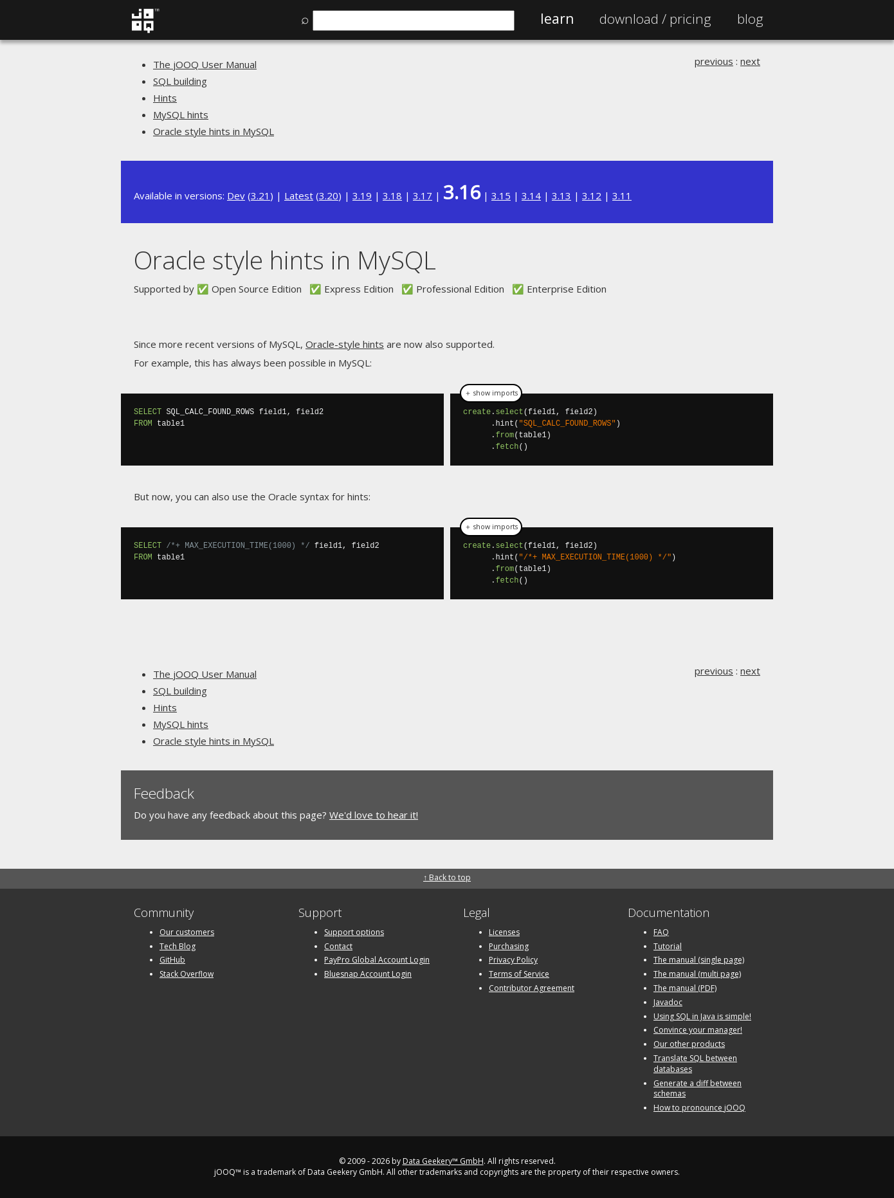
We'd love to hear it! (373, 814)
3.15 (501, 195)
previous (714, 61)
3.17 (422, 195)
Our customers (187, 932)
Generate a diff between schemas (697, 1089)
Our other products (689, 1044)
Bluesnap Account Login (368, 973)
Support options (354, 932)
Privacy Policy (513, 959)
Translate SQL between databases (695, 1064)
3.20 (328, 195)
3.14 (531, 195)
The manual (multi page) (697, 973)
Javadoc (667, 1002)
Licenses (504, 932)
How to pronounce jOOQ (699, 1107)
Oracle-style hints (345, 344)
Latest (298, 195)
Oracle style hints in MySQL (213, 131)
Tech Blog (178, 946)
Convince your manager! (697, 1029)
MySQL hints (180, 114)
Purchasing (509, 946)
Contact (338, 946)
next (750, 61)
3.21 (260, 195)
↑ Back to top (447, 877)
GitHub (172, 959)
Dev (236, 195)
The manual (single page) (698, 959)
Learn (557, 19)
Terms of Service (519, 973)
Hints (165, 97)
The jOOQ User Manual (205, 64)
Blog (750, 19)
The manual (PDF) (684, 988)
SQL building (180, 81)
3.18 (392, 195)
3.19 (362, 195)
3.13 (561, 195)
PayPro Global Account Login (377, 959)
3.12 (591, 195)
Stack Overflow (187, 973)
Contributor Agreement (531, 988)
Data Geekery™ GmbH (443, 1161)
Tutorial (667, 946)
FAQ (661, 932)
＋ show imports (491, 392)
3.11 (622, 195)
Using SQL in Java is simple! (702, 1016)
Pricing (655, 19)
